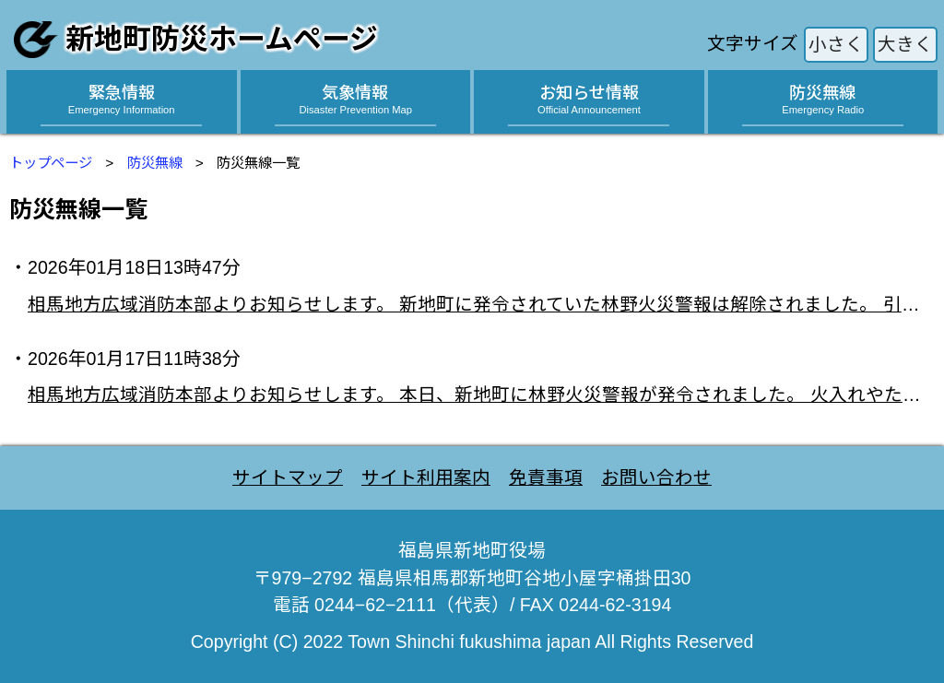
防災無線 (155, 163)
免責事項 (546, 477)
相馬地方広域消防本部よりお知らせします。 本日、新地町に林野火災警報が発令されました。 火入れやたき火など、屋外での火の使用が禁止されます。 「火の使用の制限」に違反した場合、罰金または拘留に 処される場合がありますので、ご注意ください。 (481, 394)
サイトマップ (287, 477)
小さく (836, 44)
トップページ (50, 163)
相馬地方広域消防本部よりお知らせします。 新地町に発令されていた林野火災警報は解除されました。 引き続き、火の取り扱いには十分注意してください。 (481, 304)
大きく (905, 44)
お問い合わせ (656, 477)
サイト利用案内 (425, 477)
